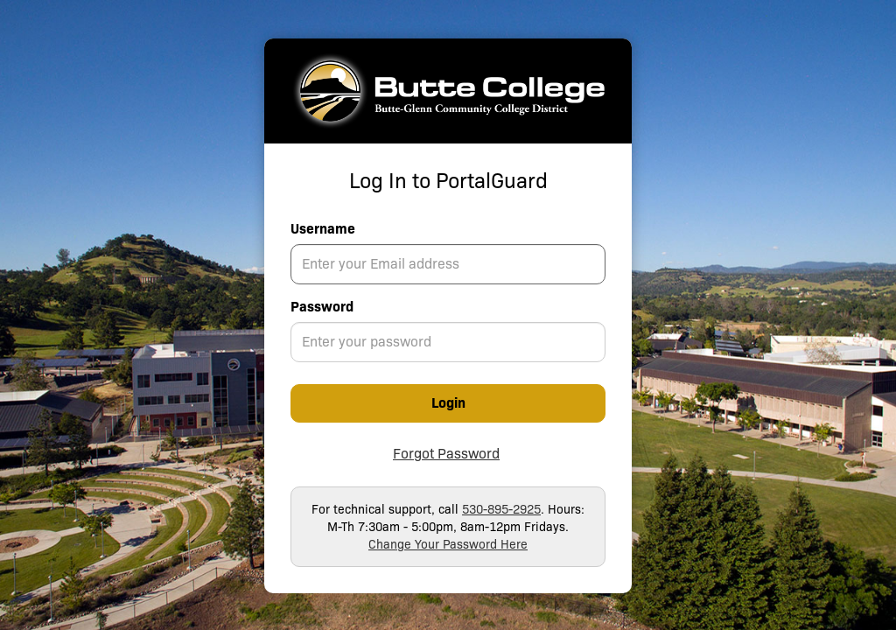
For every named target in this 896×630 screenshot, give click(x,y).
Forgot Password (446, 453)
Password (322, 306)
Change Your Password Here (448, 544)
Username (322, 228)
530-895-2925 (501, 509)
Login (448, 403)
